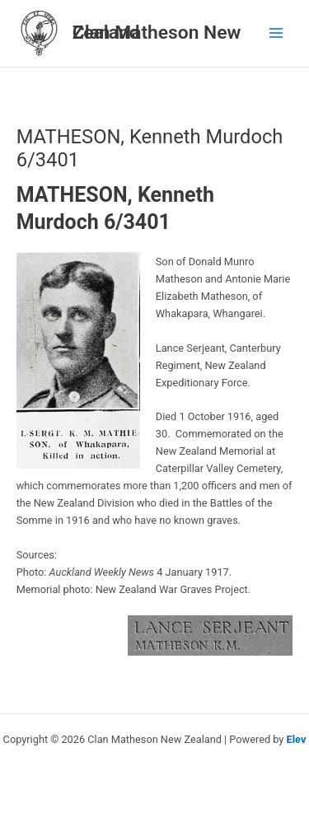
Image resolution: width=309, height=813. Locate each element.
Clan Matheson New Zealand (157, 32)
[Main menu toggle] (276, 33)
